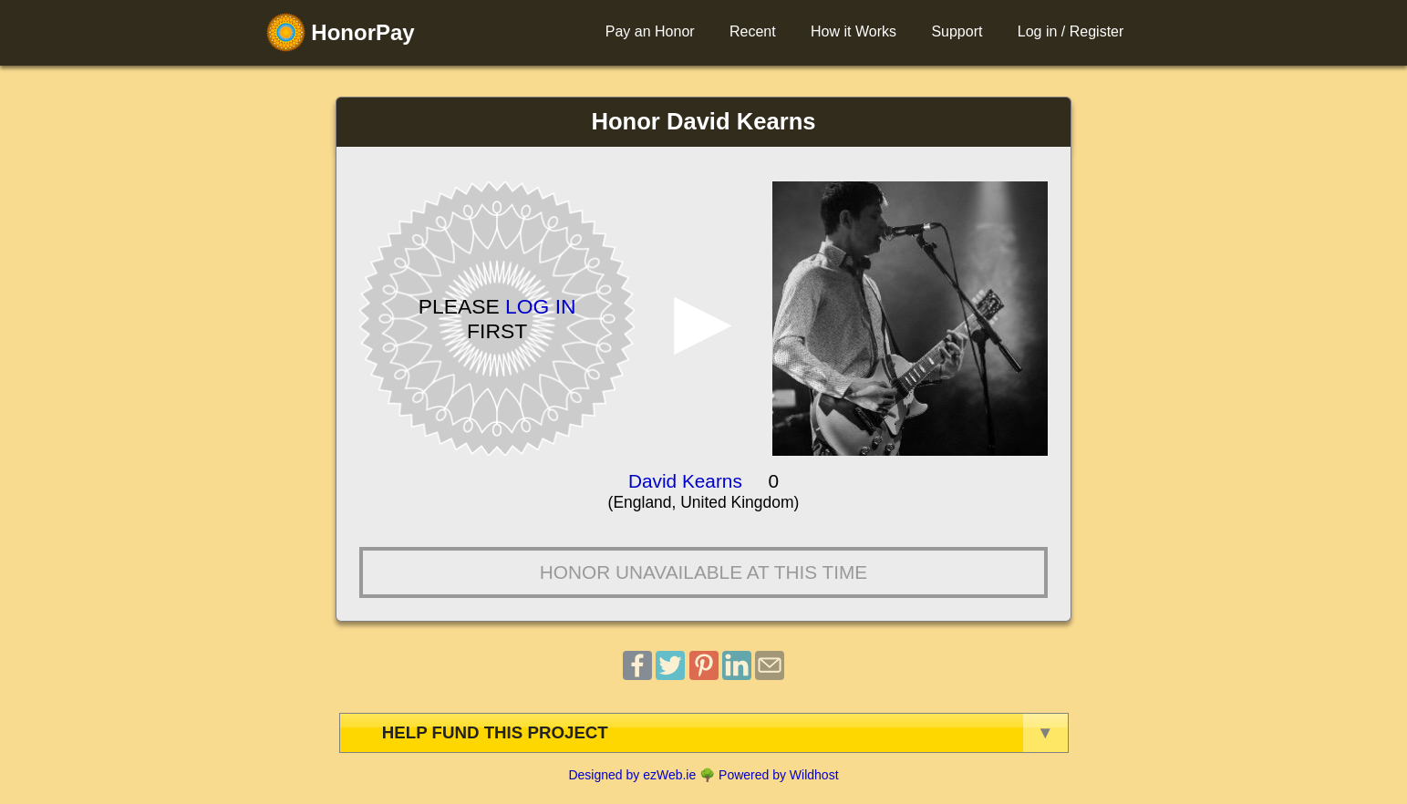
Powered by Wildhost (779, 775)
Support (956, 31)
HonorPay (340, 32)
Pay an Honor (650, 31)
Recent (752, 31)
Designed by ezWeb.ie (632, 775)
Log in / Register (1071, 31)
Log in (540, 306)
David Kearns (685, 480)
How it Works (853, 31)
